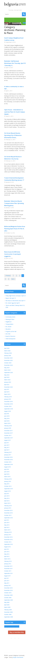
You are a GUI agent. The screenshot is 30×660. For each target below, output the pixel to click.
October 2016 (7, 462)
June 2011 (6, 580)
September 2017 (8, 438)
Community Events (10, 317)
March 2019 (7, 394)
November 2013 (8, 513)
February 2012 (8, 561)
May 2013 (6, 525)
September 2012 (8, 544)
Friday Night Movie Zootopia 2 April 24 (16, 295)
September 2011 (8, 573)
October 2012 (7, 542)
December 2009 (8, 595)
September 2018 (8, 409)
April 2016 (6, 474)
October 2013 (7, 515)
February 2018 (8, 425)
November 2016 (8, 459)
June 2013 (6, 522)
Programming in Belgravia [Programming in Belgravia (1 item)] (11, 626)
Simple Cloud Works (18, 657)
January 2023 (7, 382)
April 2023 (6, 377)
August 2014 (7, 491)
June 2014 (6, 496)
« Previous (8, 275)
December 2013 (8, 510)
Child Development (10, 338)
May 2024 (6, 367)
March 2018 (7, 423)
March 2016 (7, 476)
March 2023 (7, 379)
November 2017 (8, 433)
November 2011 (8, 568)
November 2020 (8, 387)
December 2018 (8, 401)
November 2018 (8, 404)
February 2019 (8, 396)
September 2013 (8, 517)
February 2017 (8, 452)
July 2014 (6, 493)
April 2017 (6, 450)
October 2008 (7, 614)
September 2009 (8, 600)
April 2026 (6, 348)
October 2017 (7, 435)
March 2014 (7, 503)
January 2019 (7, 399)
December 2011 (8, 566)
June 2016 (6, 471)
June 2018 (6, 416)
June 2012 (6, 551)
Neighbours (9, 321)
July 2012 (6, 549)
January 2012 (7, 563)
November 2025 (8, 360)
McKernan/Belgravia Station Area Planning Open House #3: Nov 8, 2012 (14, 229)
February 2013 (8, 532)
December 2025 (8, 358)
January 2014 (7, 508)
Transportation (9, 324)
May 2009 (6, 602)
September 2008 (8, 617)
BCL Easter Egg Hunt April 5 (13, 303)
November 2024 (8, 365)
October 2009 (7, 597)
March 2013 (7, 530)
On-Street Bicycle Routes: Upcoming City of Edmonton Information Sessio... (13, 135)
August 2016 (7, 467)
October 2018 (7, 406)
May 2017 (6, 447)
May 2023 (6, 375)
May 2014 (6, 498)
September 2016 (8, 464)
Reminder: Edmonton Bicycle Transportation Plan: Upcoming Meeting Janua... (14, 203)
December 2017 (8, 430)
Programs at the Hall (11, 331)
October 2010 (7, 592)
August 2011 (7, 576)
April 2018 (6, 421)
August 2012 (7, 546)
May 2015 (6, 484)
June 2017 (6, 445)
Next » (13, 279)
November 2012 (8, 539)
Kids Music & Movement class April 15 (16, 300)
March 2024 (7, 370)
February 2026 (8, 353)
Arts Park (8, 334)
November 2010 (8, 590)
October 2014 (7, 486)
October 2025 (7, 363)
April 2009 (6, 605)
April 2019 (6, 392)
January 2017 (7, 455)
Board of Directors (10, 336)
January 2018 (7, 428)
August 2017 (7, 440)
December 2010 (8, 588)
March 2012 (7, 559)
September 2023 (8, 372)
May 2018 (6, 418)
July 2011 (6, 578)
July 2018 (6, 413)
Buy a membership (17, 632)
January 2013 (7, 534)
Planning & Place (10, 319)
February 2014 (8, 505)
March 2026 (7, 350)
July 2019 (6, 389)
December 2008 (8, 612)
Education (8, 329)
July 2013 (6, 520)
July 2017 (6, 442)
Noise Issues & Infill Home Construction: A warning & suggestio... (12, 254)
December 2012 (8, 537)
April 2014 (6, 501)
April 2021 (6, 384)
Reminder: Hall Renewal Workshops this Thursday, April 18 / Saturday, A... (14, 63)
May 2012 (6, 554)
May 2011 (6, 583)
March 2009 (7, 607)
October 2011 (7, 571)
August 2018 (7, 411)
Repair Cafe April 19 (11, 298)
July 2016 (6, 469)
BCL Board (8, 326)
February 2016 (8, 479)
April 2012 (6, 556)
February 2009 (8, 609)
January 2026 (7, 355)
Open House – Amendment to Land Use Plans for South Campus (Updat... (14, 112)
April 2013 (6, 527)
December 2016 (8, 457)
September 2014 (8, 488)
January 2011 (7, 585)
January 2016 (7, 481)
